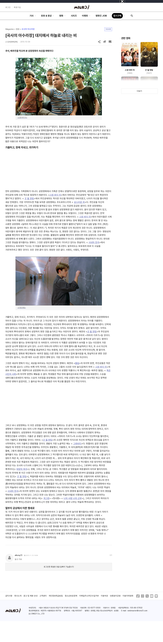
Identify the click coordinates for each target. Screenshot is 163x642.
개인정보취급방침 (56, 596)
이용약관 (104, 596)
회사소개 (17, 596)
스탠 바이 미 (55, 195)
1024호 (108, 29)
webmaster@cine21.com (137, 611)
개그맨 (46, 498)
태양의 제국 (21, 469)
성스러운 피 (79, 202)
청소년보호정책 (71, 596)
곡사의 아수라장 (28, 29)
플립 (77, 363)
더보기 (139, 91)
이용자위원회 (128, 596)
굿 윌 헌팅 (29, 198)
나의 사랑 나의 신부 (73, 498)
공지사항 (8, 596)
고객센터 (43, 596)
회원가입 (17, 7)
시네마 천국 (94, 242)
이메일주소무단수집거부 (89, 596)
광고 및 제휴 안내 (30, 596)
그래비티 (77, 443)
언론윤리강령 (115, 596)
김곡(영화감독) (12, 42)
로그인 (8, 7)
